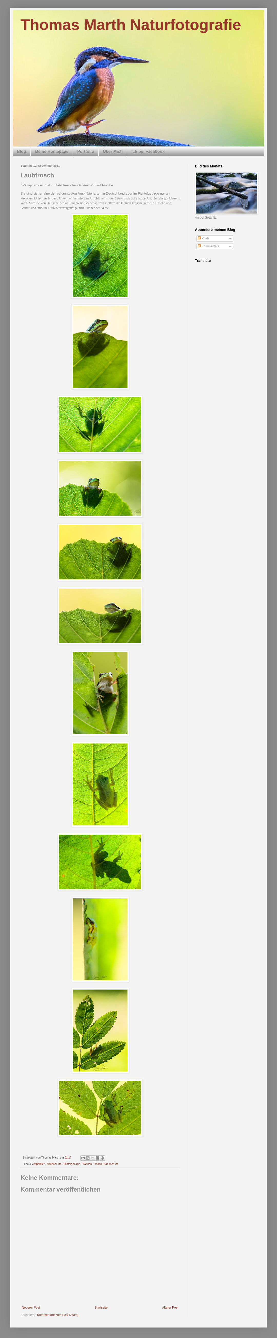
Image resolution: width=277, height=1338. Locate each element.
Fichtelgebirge (71, 1163)
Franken (87, 1163)
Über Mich (113, 151)
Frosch (97, 1163)
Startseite (101, 1307)
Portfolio (85, 151)
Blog (21, 151)
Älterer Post (170, 1307)
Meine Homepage (52, 151)
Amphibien (38, 1163)
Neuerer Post (31, 1307)
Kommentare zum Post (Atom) (57, 1315)
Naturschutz (110, 1163)
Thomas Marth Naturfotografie (131, 24)
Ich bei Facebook (148, 151)
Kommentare (208, 246)
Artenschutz (54, 1163)
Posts (203, 238)
